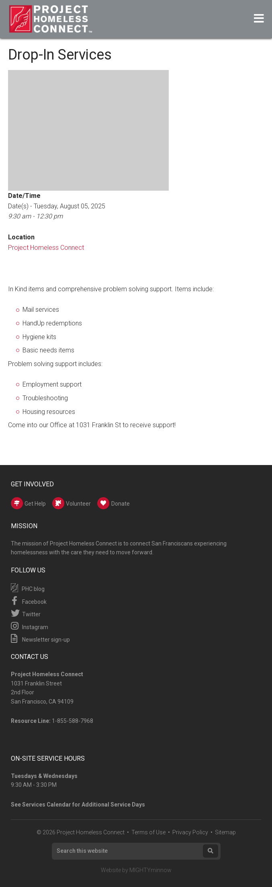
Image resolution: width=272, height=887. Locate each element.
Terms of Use (148, 832)
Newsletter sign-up (40, 638)
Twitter (26, 613)
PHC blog (28, 587)
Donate (113, 503)
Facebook (29, 600)
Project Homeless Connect (46, 247)
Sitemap (225, 832)
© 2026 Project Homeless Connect (81, 832)
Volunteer (71, 503)
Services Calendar (46, 804)
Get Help (28, 503)
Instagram (29, 626)
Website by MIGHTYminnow (136, 870)
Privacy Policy (190, 832)
